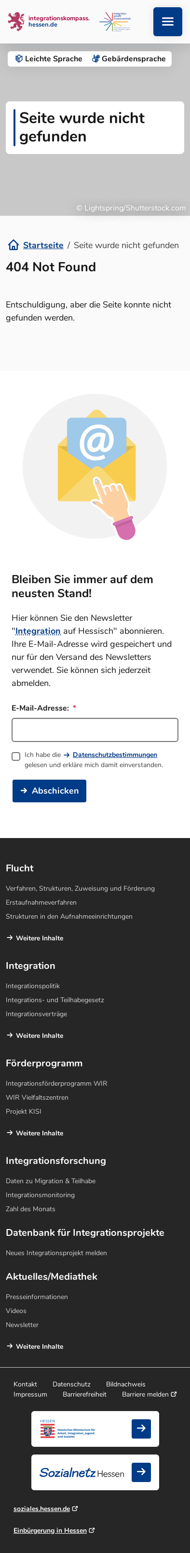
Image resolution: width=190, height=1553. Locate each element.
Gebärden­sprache (128, 59)
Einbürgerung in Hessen (50, 1530)
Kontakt (25, 1384)
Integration (38, 631)
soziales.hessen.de (42, 1508)
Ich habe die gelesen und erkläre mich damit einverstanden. (94, 760)
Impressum (30, 1394)
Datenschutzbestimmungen (115, 754)
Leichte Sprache (48, 59)
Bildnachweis (126, 1384)
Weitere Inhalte (39, 938)
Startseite (43, 245)
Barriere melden (145, 1394)
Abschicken (55, 791)
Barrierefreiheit (85, 1394)
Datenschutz (72, 1384)
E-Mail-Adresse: (44, 708)
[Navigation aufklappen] (167, 21)
